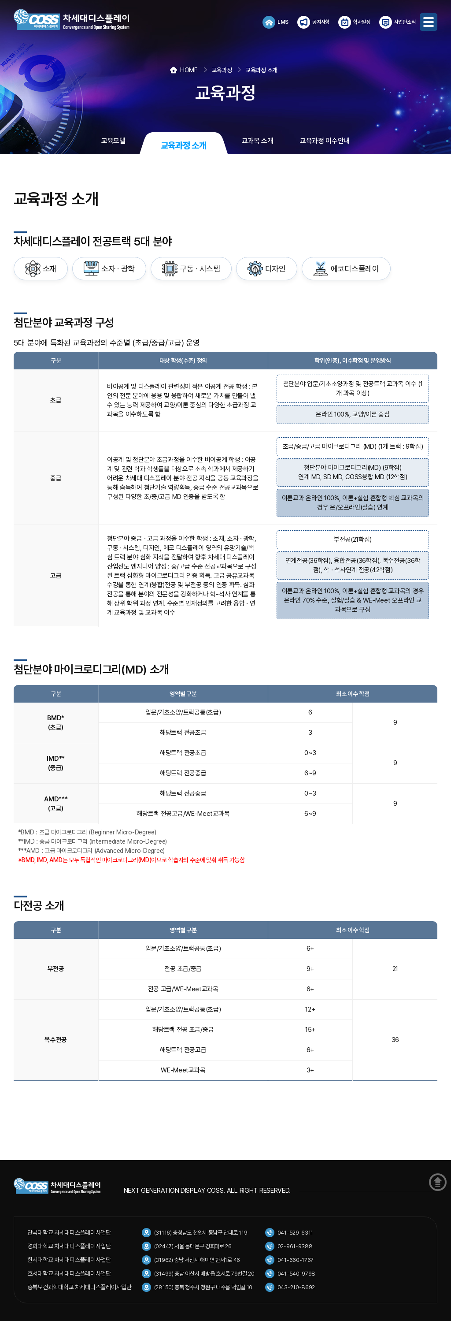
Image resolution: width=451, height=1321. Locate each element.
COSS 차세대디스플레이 (80, 20)
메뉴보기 (428, 22)
